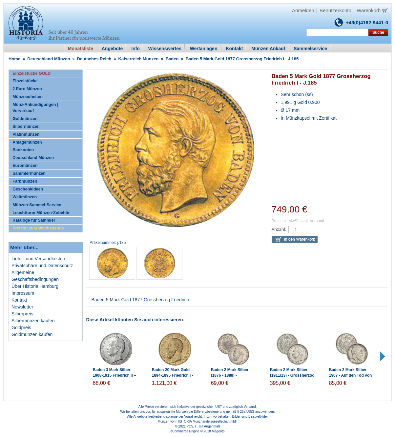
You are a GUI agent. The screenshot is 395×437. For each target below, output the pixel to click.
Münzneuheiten (27, 96)
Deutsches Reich (94, 58)
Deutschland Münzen (48, 58)
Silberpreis (22, 313)
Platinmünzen (25, 134)
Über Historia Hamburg (34, 286)
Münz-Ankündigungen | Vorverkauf (35, 107)
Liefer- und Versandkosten (38, 258)
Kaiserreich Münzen (138, 58)
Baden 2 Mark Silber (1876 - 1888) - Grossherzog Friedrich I (233, 375)
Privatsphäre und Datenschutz (42, 265)
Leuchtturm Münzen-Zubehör (41, 212)
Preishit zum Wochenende (38, 228)
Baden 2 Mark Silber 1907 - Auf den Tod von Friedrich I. (350, 375)
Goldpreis (21, 327)
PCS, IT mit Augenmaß (203, 426)
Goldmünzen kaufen (31, 334)
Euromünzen (24, 165)
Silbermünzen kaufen (33, 320)
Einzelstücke (24, 81)
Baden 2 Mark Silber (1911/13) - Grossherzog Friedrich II (292, 375)
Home (14, 58)
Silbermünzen (26, 126)
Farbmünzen (24, 181)
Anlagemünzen (27, 142)
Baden (172, 58)
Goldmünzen (24, 118)
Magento (218, 431)
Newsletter (22, 306)
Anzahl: (279, 229)
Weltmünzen (24, 197)
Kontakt (19, 300)
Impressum (22, 293)
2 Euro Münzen (27, 89)
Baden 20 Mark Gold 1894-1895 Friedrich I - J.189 (172, 375)
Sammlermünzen (29, 173)
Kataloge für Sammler (33, 220)
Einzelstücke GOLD (31, 73)
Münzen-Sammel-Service (36, 205)
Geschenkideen (27, 189)
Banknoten (23, 150)
